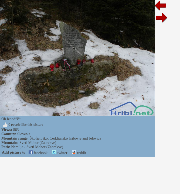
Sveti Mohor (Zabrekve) (37, 143)
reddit (79, 153)
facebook (38, 153)
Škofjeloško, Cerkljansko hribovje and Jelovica (65, 138)
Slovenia (23, 134)
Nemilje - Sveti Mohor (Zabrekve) (37, 147)
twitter (59, 153)
